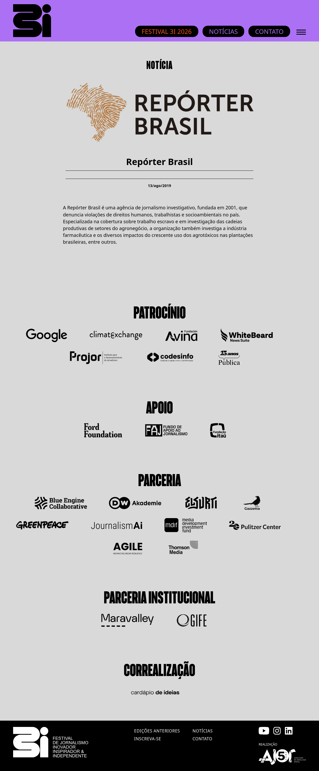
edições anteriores (157, 731)
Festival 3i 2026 (167, 31)
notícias (203, 731)
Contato (269, 31)
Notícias (223, 31)
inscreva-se (147, 739)
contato (202, 739)
